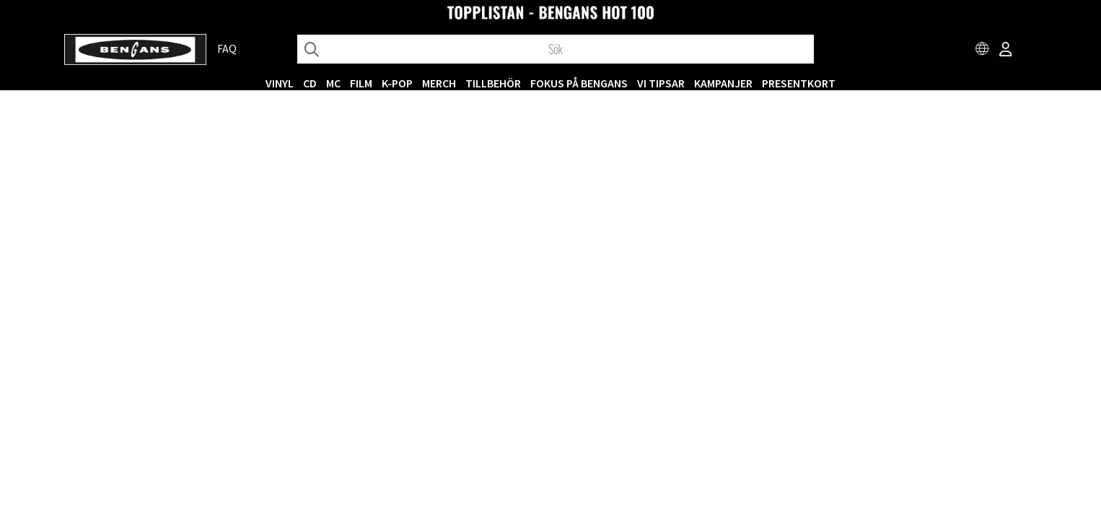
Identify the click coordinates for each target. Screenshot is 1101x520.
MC (333, 83)
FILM (361, 83)
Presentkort (798, 83)
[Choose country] (982, 50)
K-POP (397, 83)
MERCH (439, 83)
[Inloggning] (1005, 50)
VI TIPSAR (661, 83)
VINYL (280, 83)
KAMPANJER (723, 83)
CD (310, 83)
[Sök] (555, 49)
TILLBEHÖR (493, 83)
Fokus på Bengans (579, 83)
